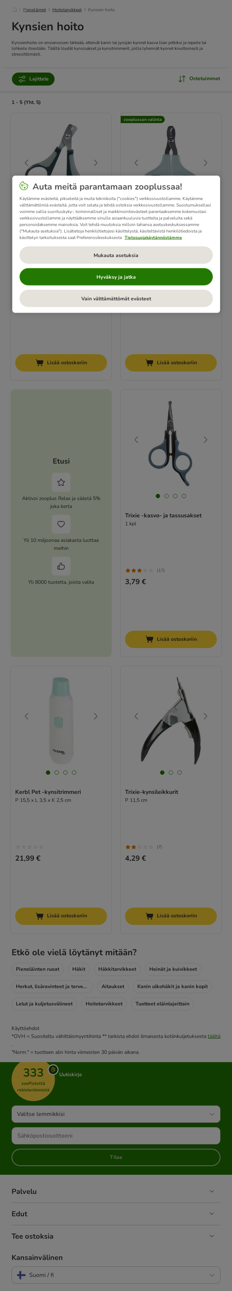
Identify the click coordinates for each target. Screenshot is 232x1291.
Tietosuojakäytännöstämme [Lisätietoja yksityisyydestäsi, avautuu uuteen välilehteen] (153, 237)
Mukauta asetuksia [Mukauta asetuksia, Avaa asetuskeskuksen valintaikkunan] (116, 255)
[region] (116, 244)
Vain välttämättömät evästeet (116, 298)
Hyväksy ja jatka (116, 276)
